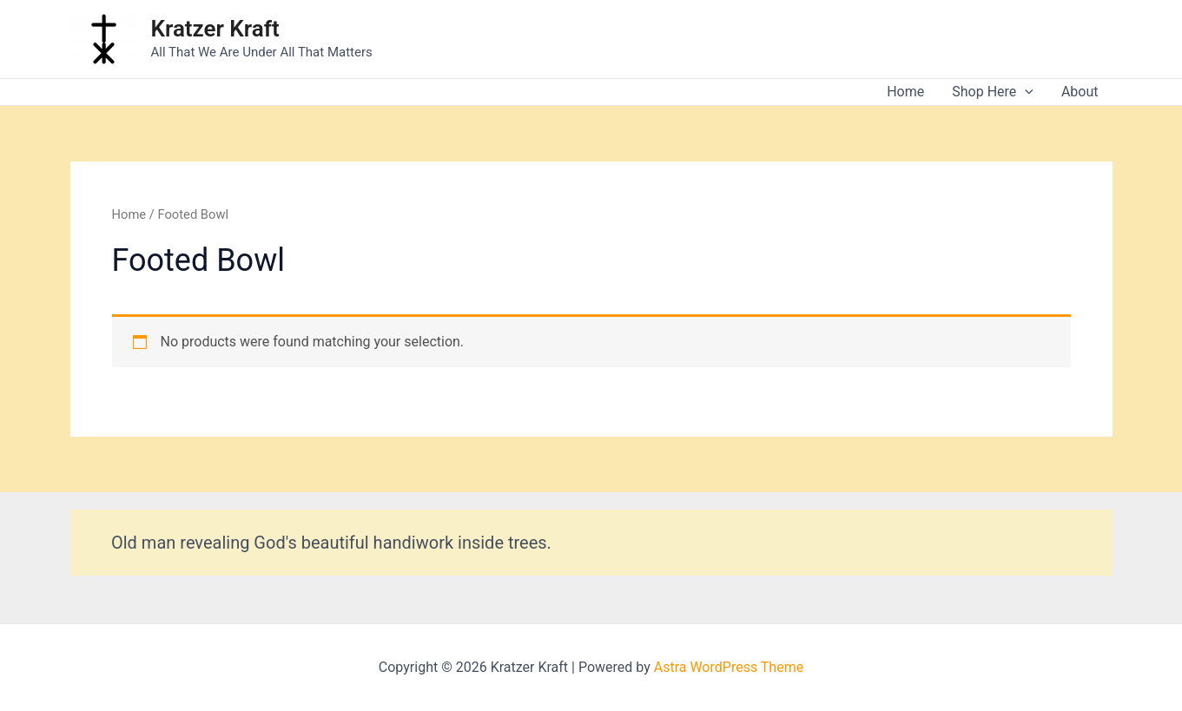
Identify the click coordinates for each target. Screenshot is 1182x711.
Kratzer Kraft (215, 29)
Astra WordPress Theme (728, 667)
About (1080, 91)
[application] (1024, 92)
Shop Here (992, 92)
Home (905, 91)
